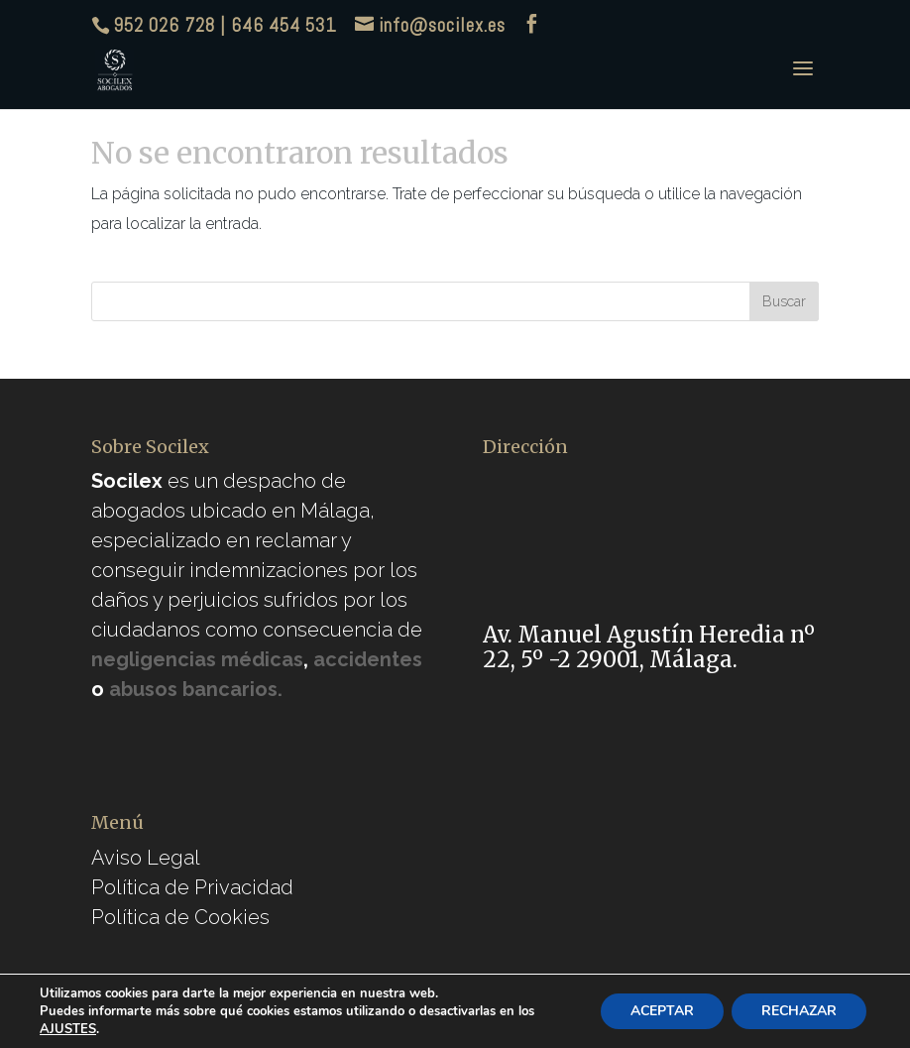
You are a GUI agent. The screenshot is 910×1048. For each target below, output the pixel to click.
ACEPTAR (662, 1010)
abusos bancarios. (196, 689)
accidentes (367, 659)
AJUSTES (68, 1029)
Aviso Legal (145, 858)
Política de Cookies (180, 917)
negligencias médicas (197, 659)
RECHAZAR (799, 1010)
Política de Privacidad (192, 887)
